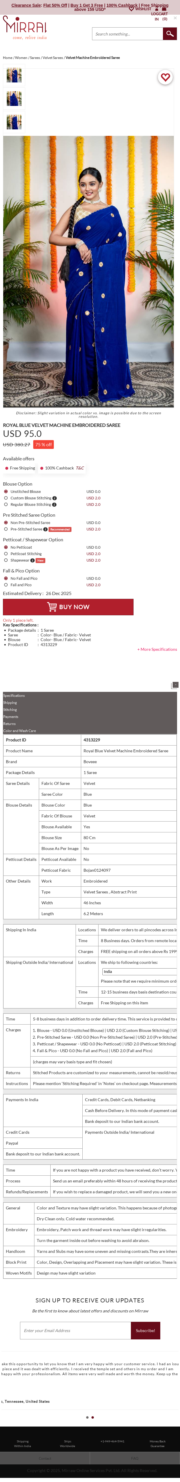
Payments (10, 716)
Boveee (90, 761)
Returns (9, 723)
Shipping (10, 702)
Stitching (10, 709)
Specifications (14, 695)
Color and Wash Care (19, 731)
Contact (45, 1458)
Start (172, 1424)
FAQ (135, 1458)
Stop (177, 1424)
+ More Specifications (157, 649)
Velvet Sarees (96, 891)
